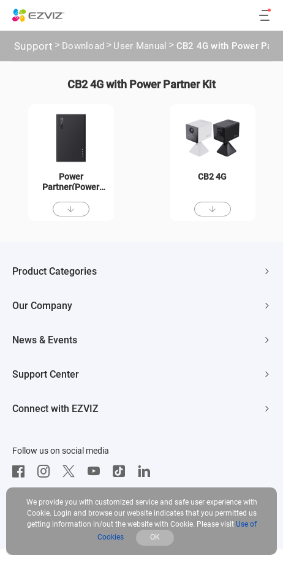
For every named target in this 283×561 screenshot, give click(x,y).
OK (155, 537)
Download (83, 47)
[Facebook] (21, 471)
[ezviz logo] (38, 15)
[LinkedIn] (147, 471)
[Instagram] (46, 471)
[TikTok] (122, 471)
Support (33, 46)
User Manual (140, 47)
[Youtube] (97, 471)
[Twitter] (71, 471)
